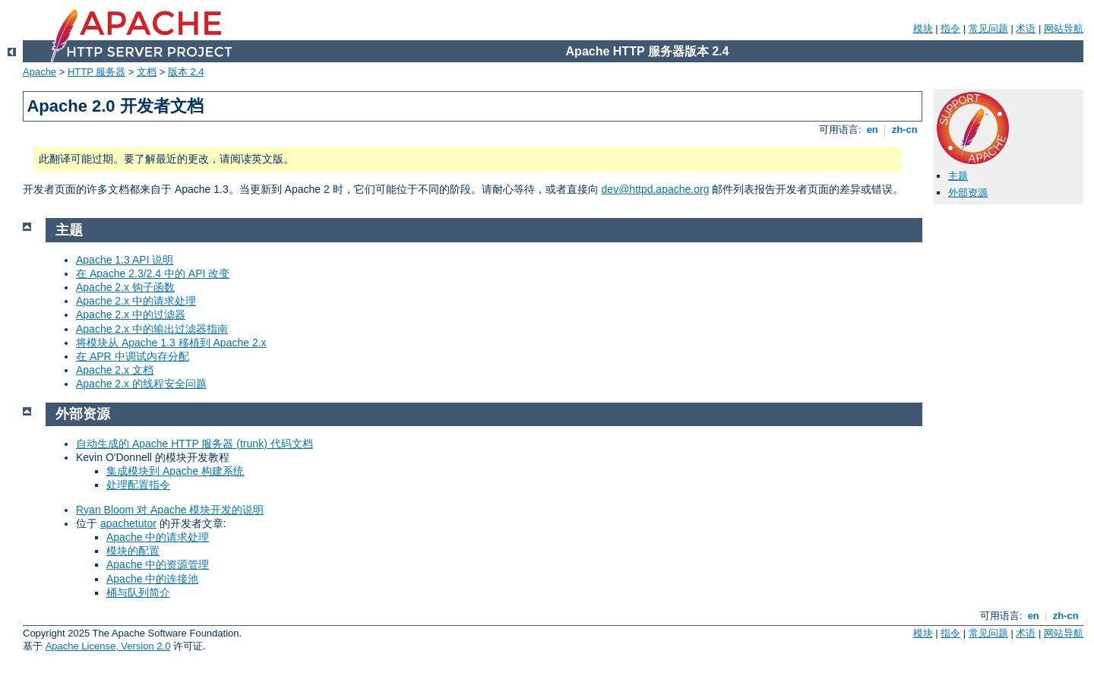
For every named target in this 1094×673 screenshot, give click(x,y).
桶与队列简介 (138, 592)
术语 (1026, 28)
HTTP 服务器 (96, 71)
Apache (39, 71)
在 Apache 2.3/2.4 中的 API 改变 (152, 273)
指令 (950, 28)
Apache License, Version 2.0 (108, 646)
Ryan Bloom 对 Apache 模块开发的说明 (170, 510)
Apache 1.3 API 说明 (124, 260)
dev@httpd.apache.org (656, 189)
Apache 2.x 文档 (114, 370)
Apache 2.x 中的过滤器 (130, 314)
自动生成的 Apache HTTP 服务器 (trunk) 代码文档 (194, 444)
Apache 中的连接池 (152, 579)
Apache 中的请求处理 (157, 537)
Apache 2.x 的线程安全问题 (141, 384)
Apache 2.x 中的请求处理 (136, 301)
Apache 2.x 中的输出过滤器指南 (152, 329)
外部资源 (968, 192)
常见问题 (988, 28)
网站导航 (1063, 28)
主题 (958, 176)
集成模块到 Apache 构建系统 (175, 471)
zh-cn (904, 129)
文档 (147, 71)
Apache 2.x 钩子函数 (125, 287)
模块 (923, 28)
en (872, 129)
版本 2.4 (186, 71)
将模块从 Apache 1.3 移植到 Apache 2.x (171, 342)
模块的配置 (133, 551)
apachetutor (128, 523)
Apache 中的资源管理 (157, 564)
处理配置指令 (138, 485)
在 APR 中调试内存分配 (132, 356)
